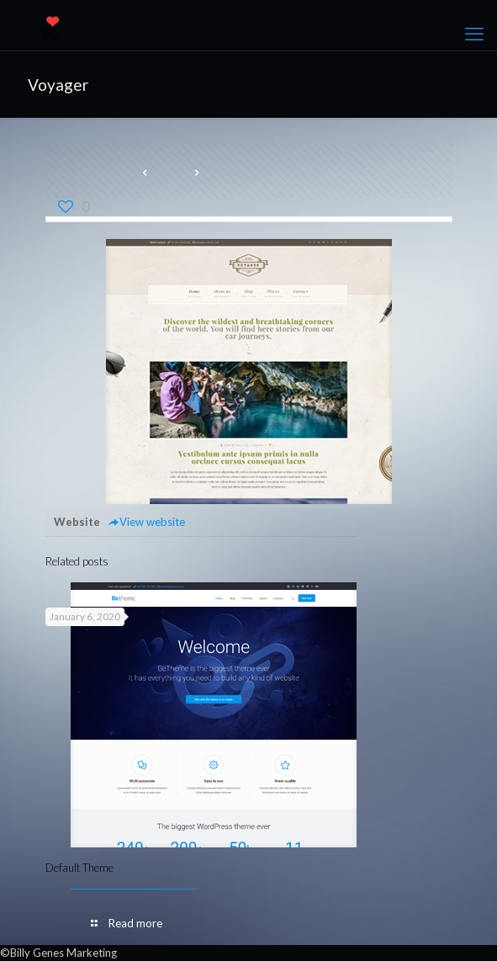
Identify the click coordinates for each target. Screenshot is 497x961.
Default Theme (79, 867)
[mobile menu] (474, 33)
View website (146, 521)
